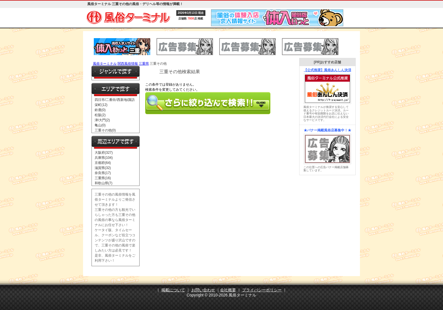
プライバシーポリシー (262, 290)
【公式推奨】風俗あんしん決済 (327, 70)
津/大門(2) (102, 120)
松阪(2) (100, 115)
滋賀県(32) (103, 168)
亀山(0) (100, 125)
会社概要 (228, 290)
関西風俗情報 (128, 64)
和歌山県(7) (103, 183)
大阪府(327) (104, 153)
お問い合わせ (203, 290)
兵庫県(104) (104, 158)
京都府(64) (103, 163)
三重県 (144, 64)
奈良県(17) (103, 173)
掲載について (173, 290)
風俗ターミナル (105, 64)
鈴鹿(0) (100, 110)
